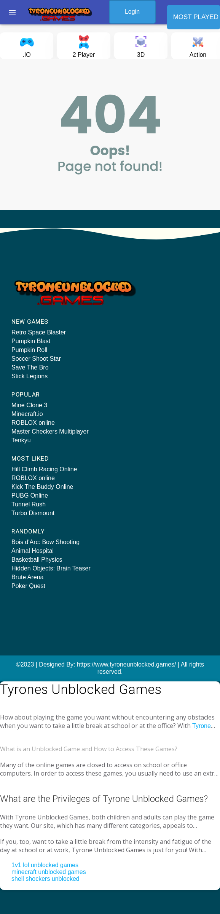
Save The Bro (30, 367)
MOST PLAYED (195, 17)
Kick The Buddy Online (42, 487)
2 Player (84, 45)
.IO (26, 45)
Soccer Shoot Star (36, 358)
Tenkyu (21, 440)
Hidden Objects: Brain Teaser (51, 568)
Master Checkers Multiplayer (50, 431)
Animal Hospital (32, 551)
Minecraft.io (27, 414)
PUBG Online (29, 495)
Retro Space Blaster (38, 332)
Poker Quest (28, 586)
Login (132, 11)
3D (140, 45)
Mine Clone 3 (29, 405)
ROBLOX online (33, 422)
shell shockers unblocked (45, 878)
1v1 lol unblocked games (44, 865)
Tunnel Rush (28, 504)
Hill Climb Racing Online (44, 469)
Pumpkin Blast (30, 341)
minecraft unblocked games (48, 872)
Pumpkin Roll (29, 350)
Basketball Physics (36, 559)
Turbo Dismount (32, 513)
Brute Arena (27, 577)
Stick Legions (29, 376)
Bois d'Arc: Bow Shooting (45, 542)
